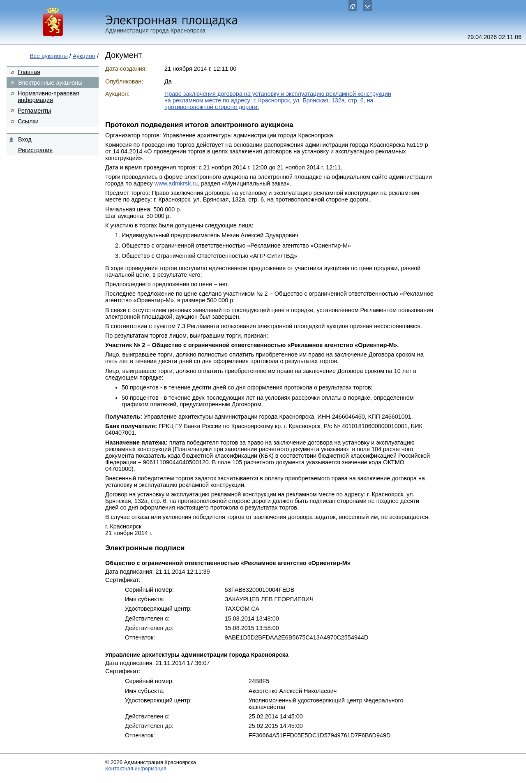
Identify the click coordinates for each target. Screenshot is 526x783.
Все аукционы (49, 56)
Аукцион (84, 56)
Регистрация (35, 150)
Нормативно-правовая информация (48, 96)
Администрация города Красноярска (155, 30)
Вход (25, 139)
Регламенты (34, 110)
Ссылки (28, 121)
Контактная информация (135, 768)
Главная (29, 72)
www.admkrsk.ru (176, 183)
